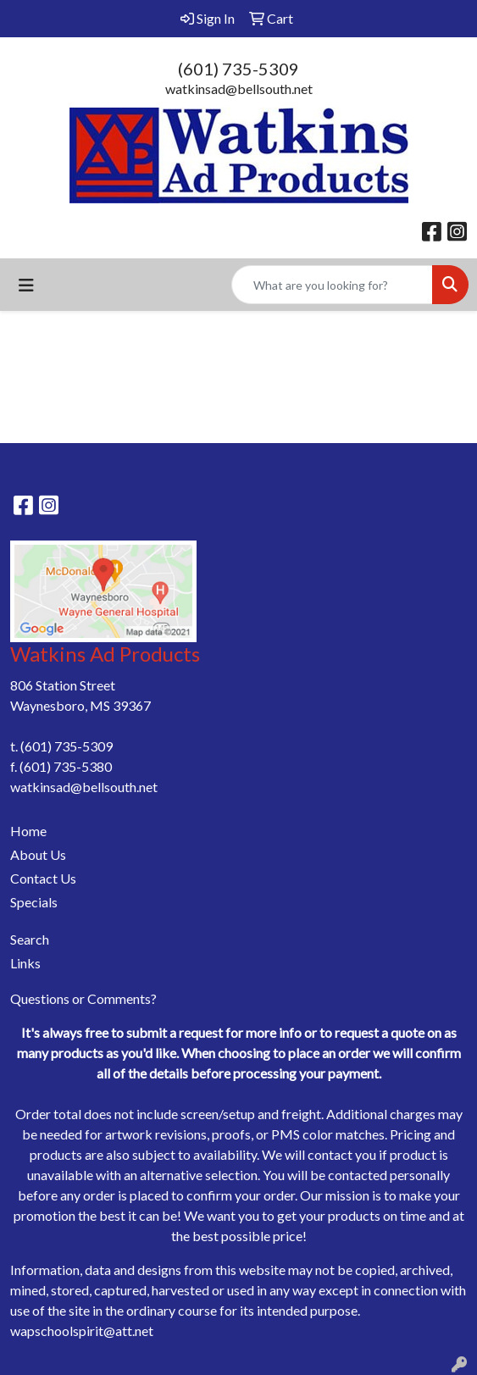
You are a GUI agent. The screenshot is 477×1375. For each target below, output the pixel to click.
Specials (34, 902)
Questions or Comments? (83, 998)
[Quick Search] (332, 284)
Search (29, 939)
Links (25, 963)
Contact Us (43, 878)
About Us (38, 854)
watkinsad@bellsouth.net (239, 88)
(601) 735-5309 (238, 68)
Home (28, 831)
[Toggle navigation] (26, 285)
